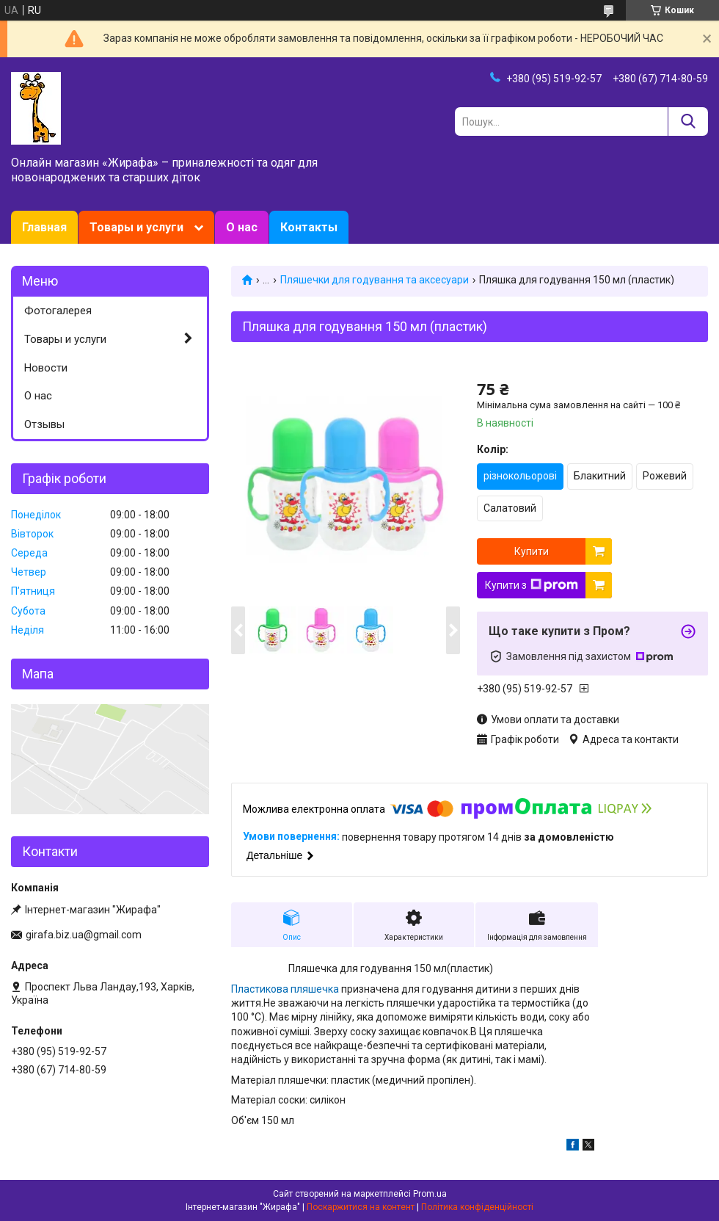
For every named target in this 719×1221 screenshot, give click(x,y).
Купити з (531, 585)
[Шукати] (688, 121)
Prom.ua (430, 1194)
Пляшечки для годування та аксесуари (374, 280)
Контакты (308, 227)
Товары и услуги (136, 227)
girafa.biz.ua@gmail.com (84, 935)
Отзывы (44, 424)
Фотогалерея (58, 310)
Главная (44, 227)
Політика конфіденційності (477, 1207)
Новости (45, 367)
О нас (242, 227)
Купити (531, 551)
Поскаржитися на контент (361, 1207)
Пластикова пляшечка (285, 989)
